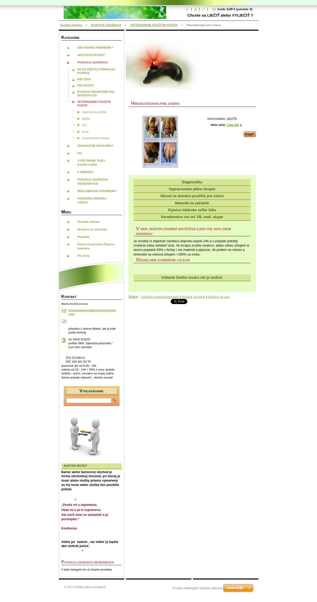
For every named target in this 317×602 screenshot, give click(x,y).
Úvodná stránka (71, 25)
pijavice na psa (218, 297)
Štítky (132, 297)
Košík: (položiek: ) (235, 9)
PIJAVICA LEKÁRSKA (106, 25)
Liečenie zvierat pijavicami (160, 297)
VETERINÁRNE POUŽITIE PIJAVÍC (154, 25)
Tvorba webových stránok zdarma (197, 588)
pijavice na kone (193, 297)
